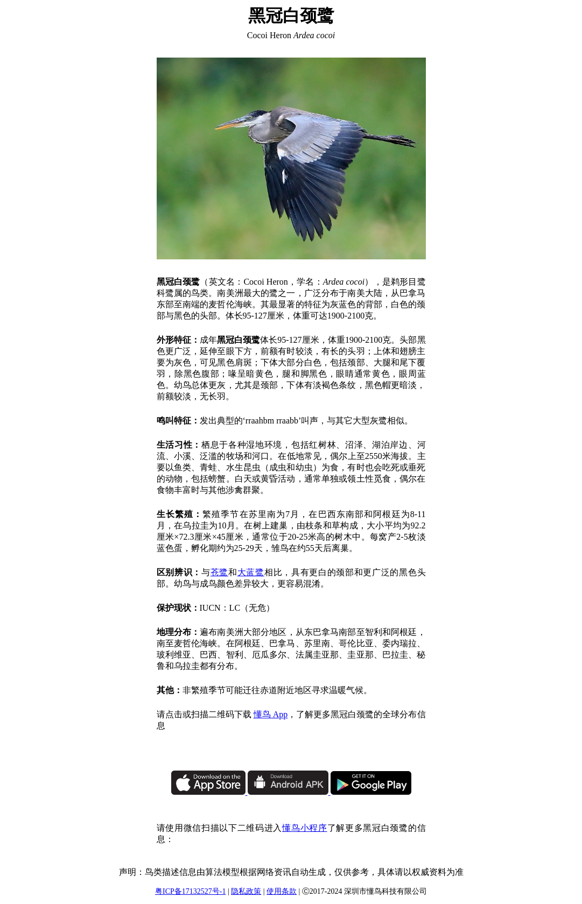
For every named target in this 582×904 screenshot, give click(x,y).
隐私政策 (246, 891)
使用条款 (282, 891)
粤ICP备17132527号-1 (190, 891)
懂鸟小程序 (304, 827)
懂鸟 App (271, 714)
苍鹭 (219, 572)
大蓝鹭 (250, 572)
